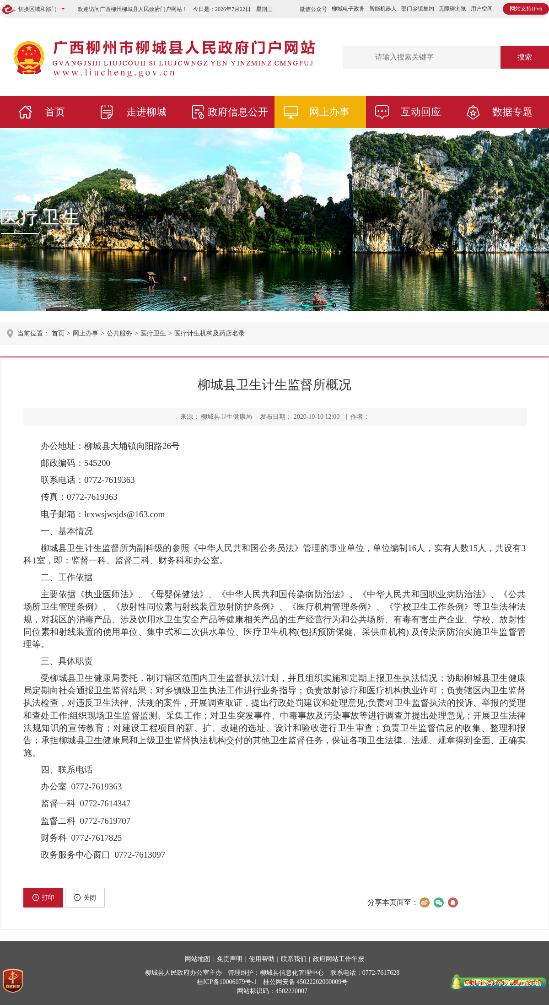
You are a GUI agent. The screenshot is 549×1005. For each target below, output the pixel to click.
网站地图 (197, 959)
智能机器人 (383, 8)
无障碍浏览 (452, 8)
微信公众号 (313, 9)
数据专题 (512, 112)
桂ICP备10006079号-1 (227, 981)
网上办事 (329, 112)
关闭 (85, 897)
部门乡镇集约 (417, 8)
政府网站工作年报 (338, 959)
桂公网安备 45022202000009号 (305, 981)
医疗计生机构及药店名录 (209, 333)
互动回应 (421, 112)
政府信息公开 (238, 112)
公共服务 (119, 333)
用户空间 (482, 8)
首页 (55, 112)
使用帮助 (261, 959)
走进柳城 (146, 112)
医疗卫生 (41, 217)
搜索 (524, 57)
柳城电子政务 (348, 8)
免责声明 (229, 959)
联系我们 (294, 959)
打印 (43, 897)
